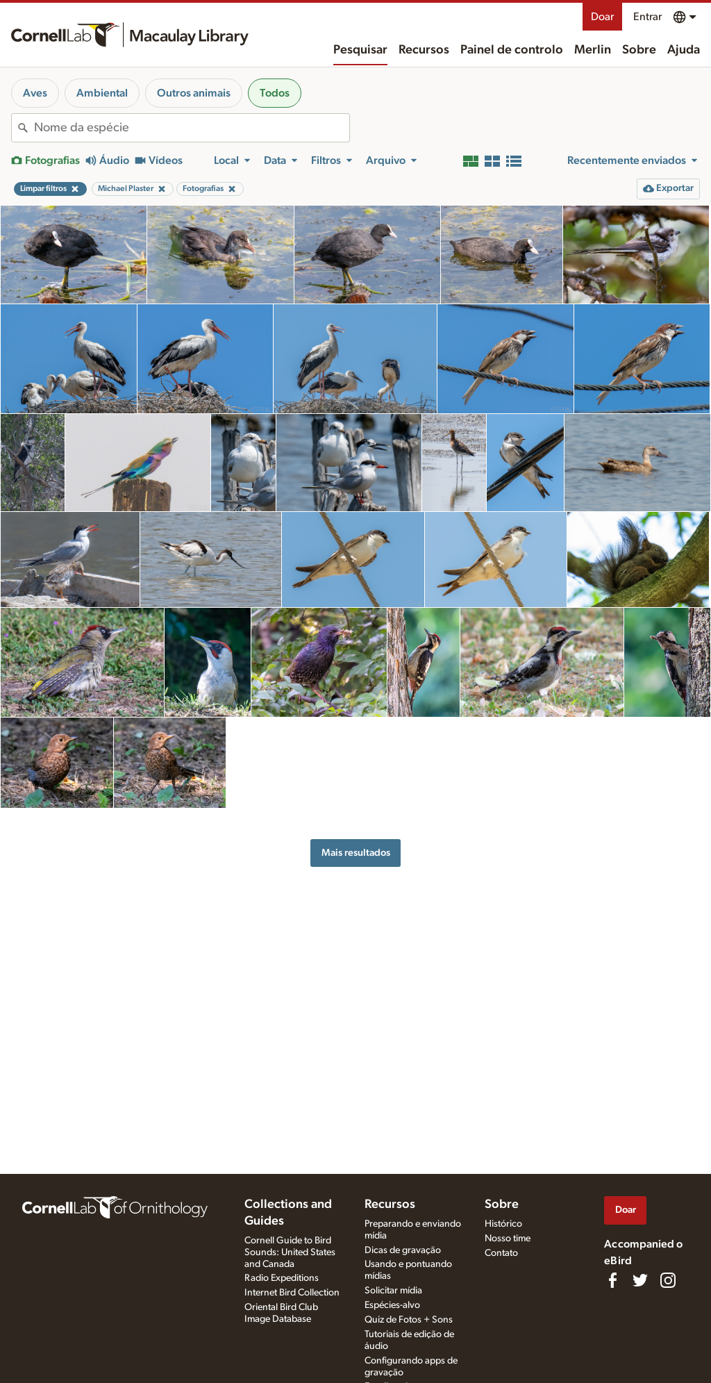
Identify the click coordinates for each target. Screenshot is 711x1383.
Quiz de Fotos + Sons (409, 1320)
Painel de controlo (511, 50)
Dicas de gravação (403, 1250)
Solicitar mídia (393, 1290)
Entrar (647, 16)
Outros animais (194, 93)
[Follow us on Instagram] (668, 1280)
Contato (501, 1253)
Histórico (503, 1224)
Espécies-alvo (392, 1305)
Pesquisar (360, 50)
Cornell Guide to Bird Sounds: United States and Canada (289, 1252)
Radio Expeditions (281, 1278)
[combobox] (191, 128)
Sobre (639, 50)
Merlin (592, 50)
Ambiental (102, 93)
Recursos (424, 50)
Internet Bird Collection (292, 1293)
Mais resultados (355, 852)
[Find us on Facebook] (612, 1280)
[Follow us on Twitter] (640, 1280)
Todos (275, 93)
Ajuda (683, 50)
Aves (35, 93)
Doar (602, 16)
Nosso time (507, 1238)
